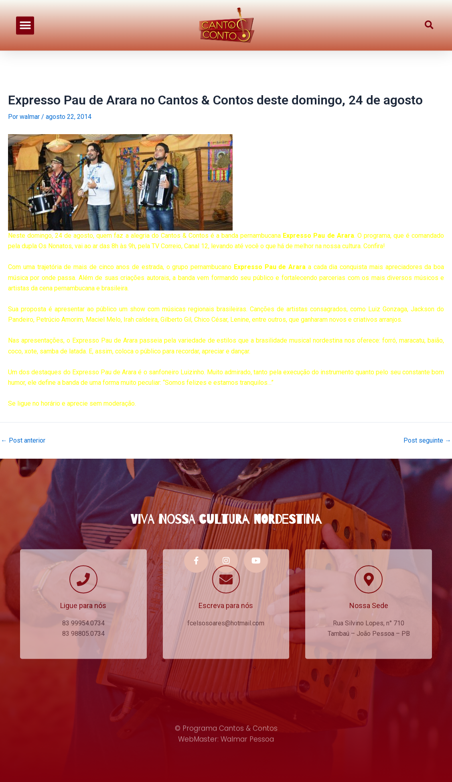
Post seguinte (427, 440)
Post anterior (23, 440)
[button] (25, 11)
